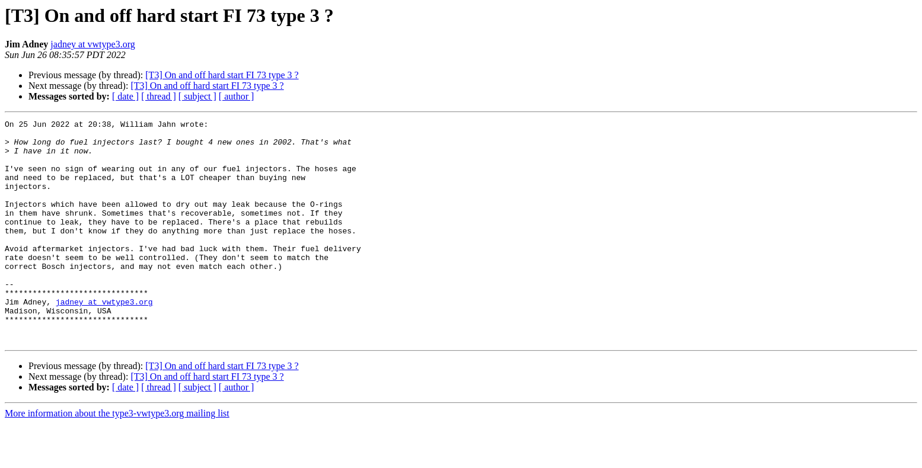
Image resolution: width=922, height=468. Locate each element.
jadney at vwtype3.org (92, 44)
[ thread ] (158, 96)
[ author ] (236, 96)
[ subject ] (197, 96)
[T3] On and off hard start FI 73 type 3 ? (221, 75)
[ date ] (125, 96)
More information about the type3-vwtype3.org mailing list (117, 458)
